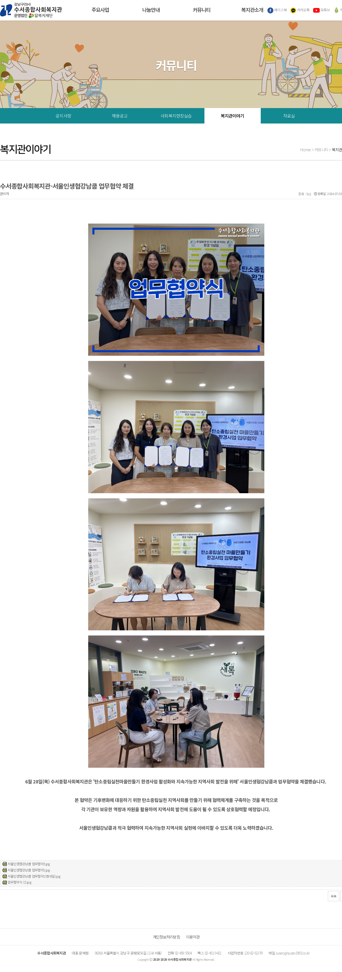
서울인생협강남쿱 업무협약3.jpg (28, 863)
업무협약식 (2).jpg (19, 882)
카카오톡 (300, 10)
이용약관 (193, 937)
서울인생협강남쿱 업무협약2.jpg (28, 870)
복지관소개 (252, 10)
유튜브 (321, 10)
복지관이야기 (232, 115)
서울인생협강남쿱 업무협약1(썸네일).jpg (33, 876)
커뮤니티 (201, 10)
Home (305, 149)
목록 (334, 896)
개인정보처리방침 (166, 937)
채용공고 (120, 115)
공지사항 (63, 115)
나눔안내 (151, 10)
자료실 (289, 115)
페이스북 (277, 10)
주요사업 (100, 10)
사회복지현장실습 (176, 115)
